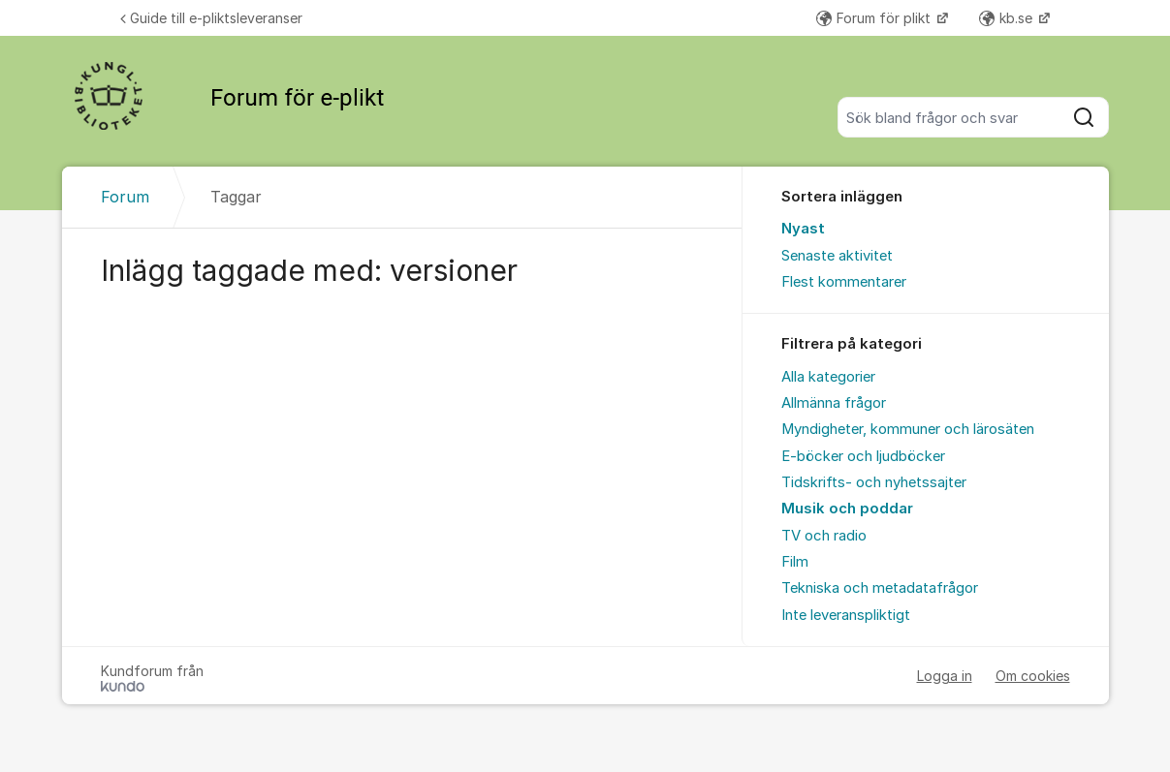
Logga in (944, 675)
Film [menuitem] (794, 562)
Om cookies (1033, 675)
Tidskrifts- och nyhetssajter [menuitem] (873, 482)
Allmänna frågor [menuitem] (833, 403)
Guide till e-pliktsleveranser (211, 18)
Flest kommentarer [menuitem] (843, 282)
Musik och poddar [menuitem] (847, 508)
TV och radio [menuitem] (824, 535)
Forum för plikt (875, 18)
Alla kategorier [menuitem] (828, 377)
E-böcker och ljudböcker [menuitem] (863, 456)
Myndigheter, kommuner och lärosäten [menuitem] (907, 429)
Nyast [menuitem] (803, 228)
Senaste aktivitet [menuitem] (837, 255)
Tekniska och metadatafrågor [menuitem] (879, 588)
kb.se (1007, 18)
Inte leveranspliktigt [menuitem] (845, 615)
